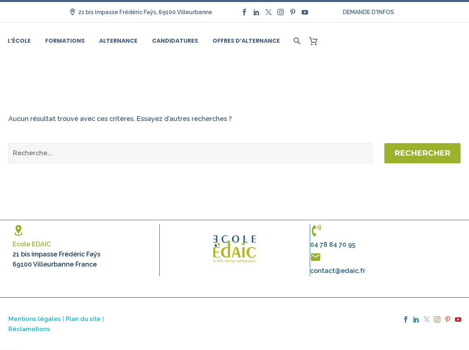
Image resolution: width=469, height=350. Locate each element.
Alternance (118, 41)
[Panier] (316, 41)
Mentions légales (34, 318)
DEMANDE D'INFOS (368, 12)
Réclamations (29, 328)
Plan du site (83, 318)
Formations (65, 41)
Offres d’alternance (246, 41)
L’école (19, 41)
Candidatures (175, 41)
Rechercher (422, 153)
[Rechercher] (296, 41)
